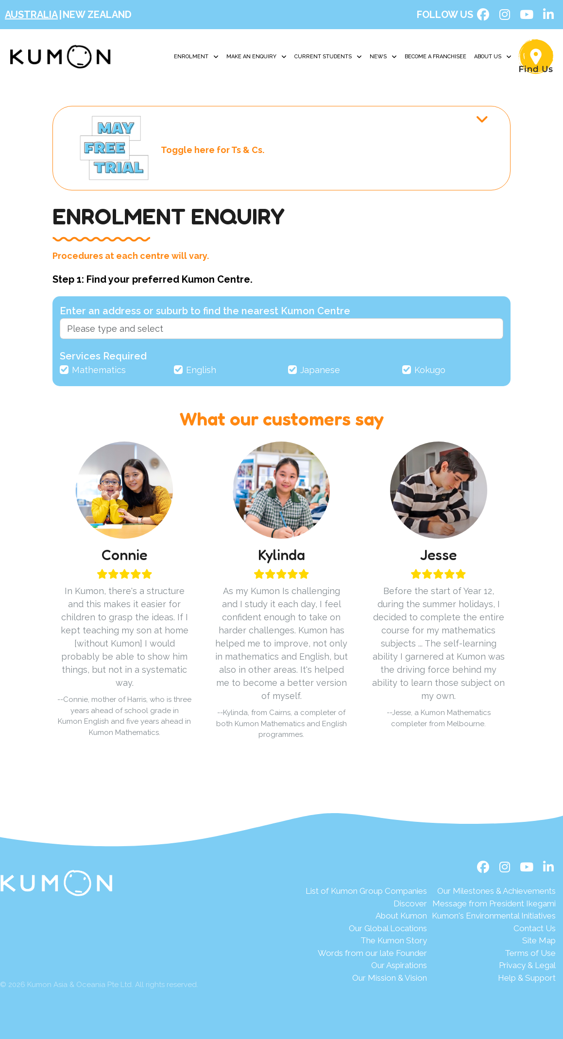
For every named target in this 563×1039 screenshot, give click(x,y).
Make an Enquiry (256, 56)
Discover (410, 903)
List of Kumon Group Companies (366, 891)
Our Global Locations (388, 928)
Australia (31, 14)
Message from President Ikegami (494, 903)
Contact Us (534, 928)
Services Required (103, 356)
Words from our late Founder (372, 953)
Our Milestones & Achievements (496, 891)
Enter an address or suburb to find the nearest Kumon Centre (205, 311)
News (383, 56)
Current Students (328, 56)
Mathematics (99, 370)
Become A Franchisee (435, 56)
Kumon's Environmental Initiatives (494, 915)
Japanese (320, 370)
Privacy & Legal (527, 965)
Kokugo (429, 370)
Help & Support (527, 978)
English (201, 370)
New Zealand (97, 14)
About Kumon (401, 915)
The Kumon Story (393, 940)
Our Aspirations (399, 965)
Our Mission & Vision (389, 978)
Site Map (539, 940)
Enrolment (196, 56)
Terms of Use (530, 953)
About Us (493, 56)
